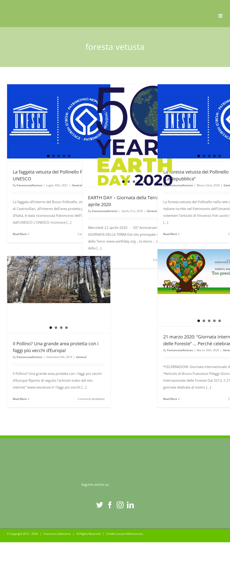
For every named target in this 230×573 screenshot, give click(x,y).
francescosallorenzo (29, 185)
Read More (20, 234)
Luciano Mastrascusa (129, 534)
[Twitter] (99, 504)
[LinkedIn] (130, 504)
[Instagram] (120, 504)
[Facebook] (109, 504)
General (77, 185)
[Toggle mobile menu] (220, 15)
